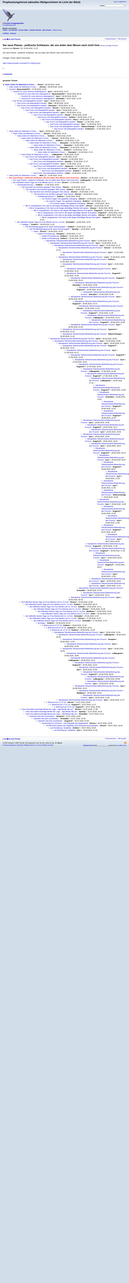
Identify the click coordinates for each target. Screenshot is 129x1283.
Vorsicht (12, 89)
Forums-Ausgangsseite (14, 23)
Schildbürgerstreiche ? (46, 196)
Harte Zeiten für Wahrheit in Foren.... (20, 85)
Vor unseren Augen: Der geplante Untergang (59, 199)
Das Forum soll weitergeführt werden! (28, 101)
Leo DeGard (13, 30)
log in (115, 1)
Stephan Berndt (35, 30)
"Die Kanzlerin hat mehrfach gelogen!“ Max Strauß (41, 187)
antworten (8, 74)
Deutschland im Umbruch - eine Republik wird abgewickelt (65, 723)
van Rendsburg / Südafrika (60, 728)
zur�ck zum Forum (12, 39)
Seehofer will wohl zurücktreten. (42, 716)
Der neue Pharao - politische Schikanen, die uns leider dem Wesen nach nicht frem (46, 180)
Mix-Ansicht (121, 39)
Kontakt (50, 745)
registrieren (122, 1)
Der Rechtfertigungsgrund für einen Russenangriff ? (45, 227)
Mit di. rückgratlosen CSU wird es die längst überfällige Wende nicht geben (54, 206)
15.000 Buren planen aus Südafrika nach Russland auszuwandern (72, 726)
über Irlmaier (46, 30)
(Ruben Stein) (57, 30)
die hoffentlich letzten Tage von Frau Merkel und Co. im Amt (36, 182)
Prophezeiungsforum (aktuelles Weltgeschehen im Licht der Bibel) (25, 745)
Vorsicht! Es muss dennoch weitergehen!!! (29, 91)
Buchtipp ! (42, 623)
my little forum (121, 745)
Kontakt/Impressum (9, 25)
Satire (36, 231)
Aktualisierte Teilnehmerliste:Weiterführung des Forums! (68, 241)
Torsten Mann (23, 30)
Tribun (5, 30)
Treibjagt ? (25, 224)
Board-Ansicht (110, 39)
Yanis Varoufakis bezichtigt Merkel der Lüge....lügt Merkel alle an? (47, 709)
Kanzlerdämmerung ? (25, 185)
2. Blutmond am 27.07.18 (52, 625)
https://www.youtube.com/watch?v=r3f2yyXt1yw (21, 63)
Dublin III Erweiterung (46, 234)
